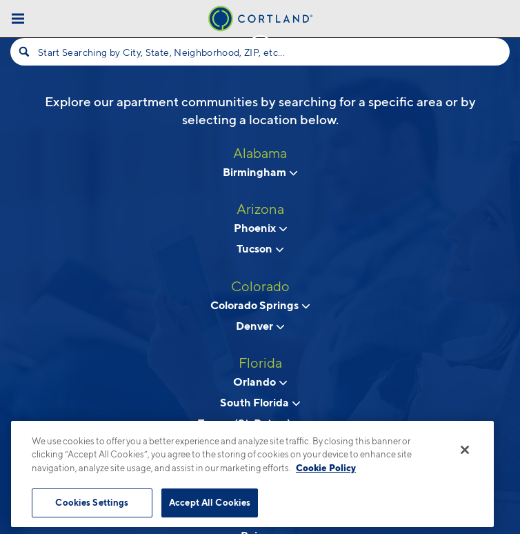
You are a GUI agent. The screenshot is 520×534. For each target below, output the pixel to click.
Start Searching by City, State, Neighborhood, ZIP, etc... (161, 52)
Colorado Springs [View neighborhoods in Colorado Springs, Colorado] (260, 305)
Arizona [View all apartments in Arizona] (260, 209)
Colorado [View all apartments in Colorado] (260, 286)
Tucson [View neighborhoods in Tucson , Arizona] (260, 248)
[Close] (465, 450)
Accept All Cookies (209, 502)
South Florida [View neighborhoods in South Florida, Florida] (260, 402)
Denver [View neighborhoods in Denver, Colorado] (260, 326)
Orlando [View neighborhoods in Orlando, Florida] (260, 381)
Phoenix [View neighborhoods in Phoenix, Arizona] (260, 228)
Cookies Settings (91, 502)
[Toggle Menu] (18, 18)
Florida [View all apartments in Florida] (260, 363)
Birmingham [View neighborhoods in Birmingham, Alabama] (260, 172)
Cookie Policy (326, 467)
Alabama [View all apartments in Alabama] (260, 153)
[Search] (24, 52)
